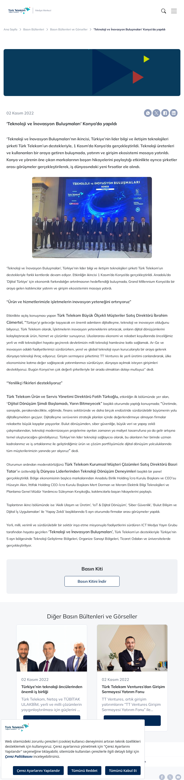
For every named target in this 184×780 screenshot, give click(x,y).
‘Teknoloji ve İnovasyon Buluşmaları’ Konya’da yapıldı (129, 29)
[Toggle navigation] (173, 11)
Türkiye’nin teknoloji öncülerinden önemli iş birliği (51, 689)
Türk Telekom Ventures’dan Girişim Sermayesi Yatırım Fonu (133, 689)
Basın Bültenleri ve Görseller (68, 29)
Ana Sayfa (10, 29)
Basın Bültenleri (33, 29)
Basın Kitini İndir (92, 581)
